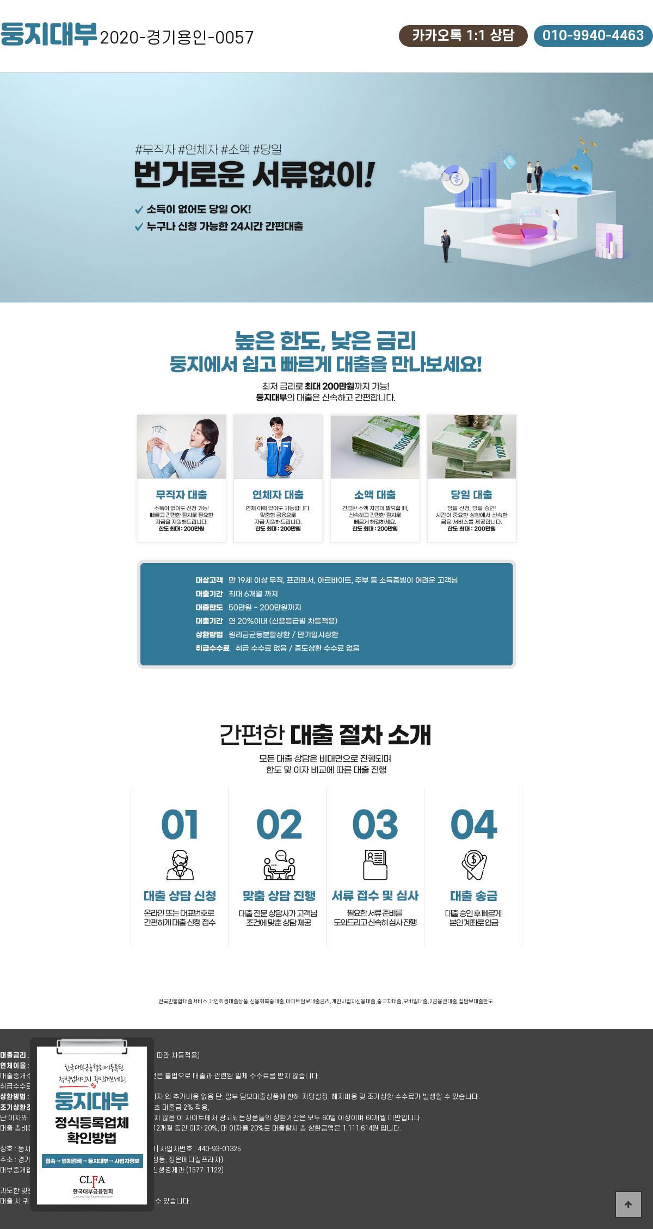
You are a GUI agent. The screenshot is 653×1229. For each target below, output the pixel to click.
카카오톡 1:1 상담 (463, 36)
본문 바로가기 (0, 0)
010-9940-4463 (593, 36)
